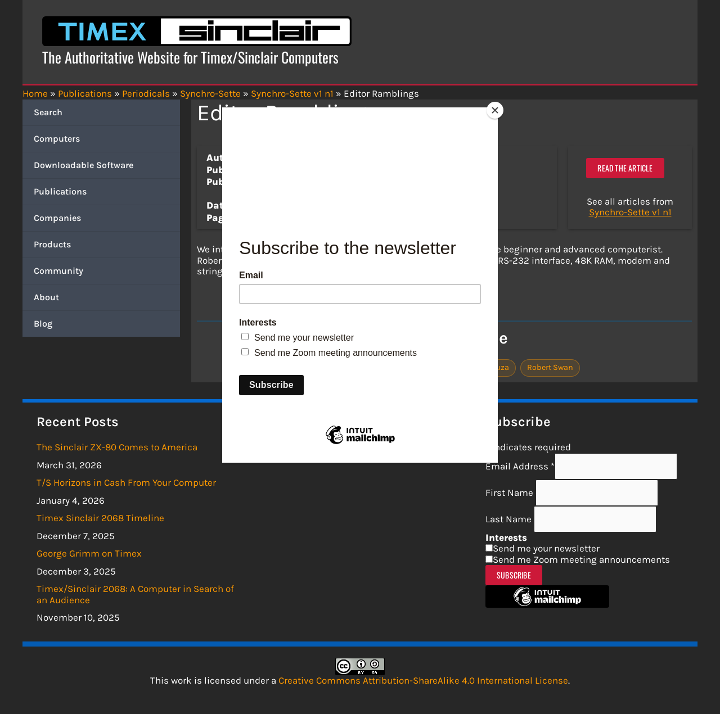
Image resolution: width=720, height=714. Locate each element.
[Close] (495, 110)
